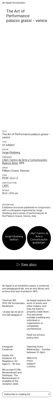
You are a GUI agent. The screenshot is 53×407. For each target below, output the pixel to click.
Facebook (7, 349)
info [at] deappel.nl (12, 315)
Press (30, 360)
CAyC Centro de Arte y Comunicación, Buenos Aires (24, 161)
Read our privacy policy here (36, 336)
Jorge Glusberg (11, 152)
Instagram (7, 346)
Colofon (31, 366)
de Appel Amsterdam (13, 2)
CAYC (5, 186)
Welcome (32, 358)
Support (31, 363)
